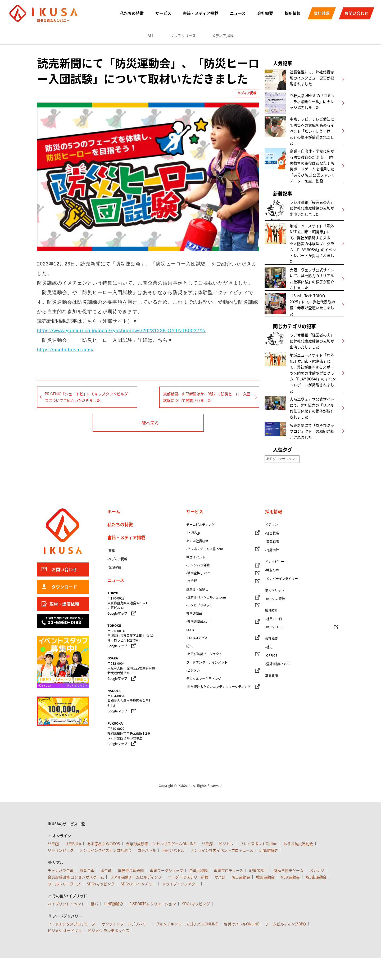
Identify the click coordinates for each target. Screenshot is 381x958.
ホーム (113, 511)
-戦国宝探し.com (198, 573)
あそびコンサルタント (282, 458)
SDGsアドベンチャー (138, 883)
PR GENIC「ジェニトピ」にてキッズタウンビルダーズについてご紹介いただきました (88, 397)
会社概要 (265, 13)
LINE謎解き (268, 850)
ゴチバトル (147, 850)
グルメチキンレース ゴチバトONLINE (187, 923)
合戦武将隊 (198, 870)
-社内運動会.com (198, 621)
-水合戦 (191, 580)
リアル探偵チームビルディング (136, 877)
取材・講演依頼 (64, 604)
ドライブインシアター (180, 883)
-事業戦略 (272, 541)
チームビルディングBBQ (285, 923)
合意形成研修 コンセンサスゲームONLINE (161, 843)
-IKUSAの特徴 (275, 598)
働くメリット (274, 590)
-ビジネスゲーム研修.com (204, 549)
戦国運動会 (265, 877)
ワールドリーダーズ (64, 883)
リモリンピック (61, 850)
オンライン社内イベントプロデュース (221, 850)
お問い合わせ (356, 13)
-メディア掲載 (117, 559)
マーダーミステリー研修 (188, 877)
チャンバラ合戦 (61, 870)
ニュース (238, 13)
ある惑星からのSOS (103, 843)
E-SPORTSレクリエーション (152, 903)
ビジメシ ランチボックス (108, 930)
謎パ (94, 903)
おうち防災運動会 (298, 843)
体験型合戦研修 (131, 870)
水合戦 (106, 870)
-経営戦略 (272, 533)
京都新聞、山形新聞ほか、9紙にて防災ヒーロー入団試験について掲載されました (207, 397)
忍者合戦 (87, 870)
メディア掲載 (223, 35)
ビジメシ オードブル (65, 930)
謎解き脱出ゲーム (288, 870)
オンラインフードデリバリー (126, 923)
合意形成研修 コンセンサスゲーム (76, 877)
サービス (163, 13)
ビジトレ (226, 843)
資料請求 (322, 13)
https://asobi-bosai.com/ (65, 349)
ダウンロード (64, 586)
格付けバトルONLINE (241, 923)
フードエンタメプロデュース (72, 923)
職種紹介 (271, 610)
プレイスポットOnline (258, 843)
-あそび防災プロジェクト (204, 653)
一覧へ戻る (148, 423)
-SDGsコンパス (197, 637)
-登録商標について (278, 664)
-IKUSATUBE (274, 626)
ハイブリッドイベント (66, 903)
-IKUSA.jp (193, 532)
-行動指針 (272, 550)
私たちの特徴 (132, 13)
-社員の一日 (273, 619)
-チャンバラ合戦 (198, 565)
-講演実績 (114, 567)
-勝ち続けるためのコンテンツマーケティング (218, 686)
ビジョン (271, 524)
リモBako (73, 843)
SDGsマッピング (101, 883)
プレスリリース (183, 35)
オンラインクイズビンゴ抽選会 (105, 850)
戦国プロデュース (228, 870)
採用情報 (293, 13)
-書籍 (111, 550)
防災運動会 (241, 877)
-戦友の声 (272, 570)
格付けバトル (173, 850)
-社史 (269, 647)
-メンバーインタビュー (281, 578)
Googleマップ (117, 613)
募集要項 (271, 675)
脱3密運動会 (316, 877)
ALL (151, 35)
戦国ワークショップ (166, 870)
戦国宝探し (258, 870)
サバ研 (220, 877)
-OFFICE (271, 655)
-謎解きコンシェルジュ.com (206, 597)
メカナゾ (317, 870)
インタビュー (274, 561)
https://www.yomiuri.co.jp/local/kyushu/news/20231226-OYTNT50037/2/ (121, 330)
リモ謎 (53, 843)
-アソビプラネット (199, 605)
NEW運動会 (290, 877)
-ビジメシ (193, 670)
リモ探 (207, 843)
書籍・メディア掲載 (200, 13)
